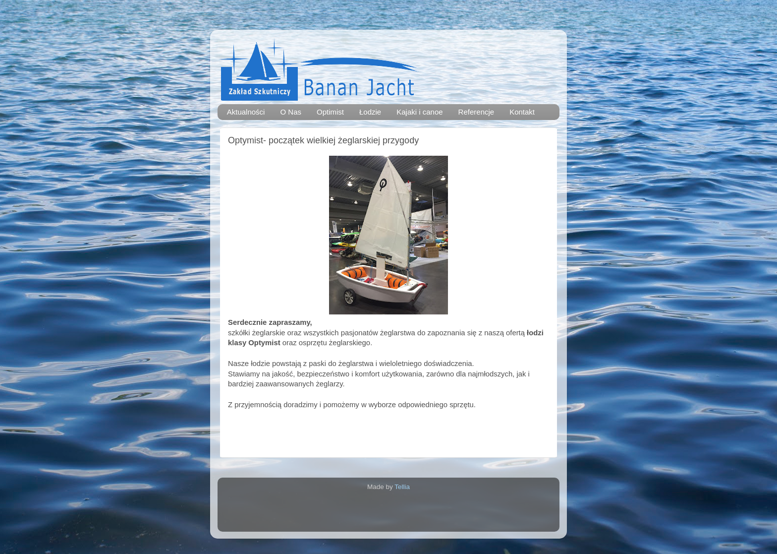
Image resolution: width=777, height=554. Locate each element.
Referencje (476, 112)
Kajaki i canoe (419, 112)
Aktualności (246, 112)
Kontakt (522, 112)
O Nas (290, 112)
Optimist (330, 112)
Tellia (402, 487)
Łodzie (370, 112)
